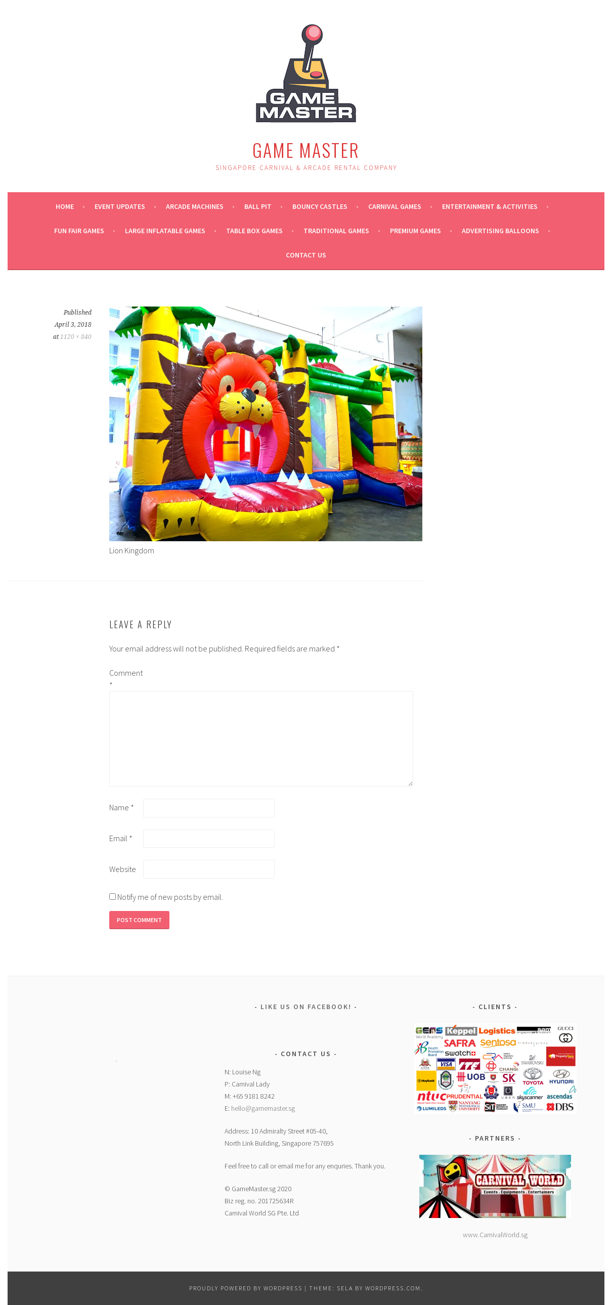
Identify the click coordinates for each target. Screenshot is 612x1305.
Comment (125, 679)
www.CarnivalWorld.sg (495, 1234)
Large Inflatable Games (165, 230)
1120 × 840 (76, 336)
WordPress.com (393, 1288)
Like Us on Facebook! (306, 1006)
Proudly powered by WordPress (245, 1288)
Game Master (306, 149)
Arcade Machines (195, 206)
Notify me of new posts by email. (170, 897)
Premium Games (415, 230)
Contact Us (306, 254)
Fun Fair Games (79, 230)
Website (122, 869)
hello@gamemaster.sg (263, 1108)
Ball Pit (258, 206)
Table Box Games (254, 230)
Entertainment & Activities (490, 206)
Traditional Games (336, 230)
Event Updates (120, 206)
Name (121, 807)
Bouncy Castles (319, 206)
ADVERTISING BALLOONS (500, 230)
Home (65, 206)
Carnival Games (394, 206)
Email (121, 838)
